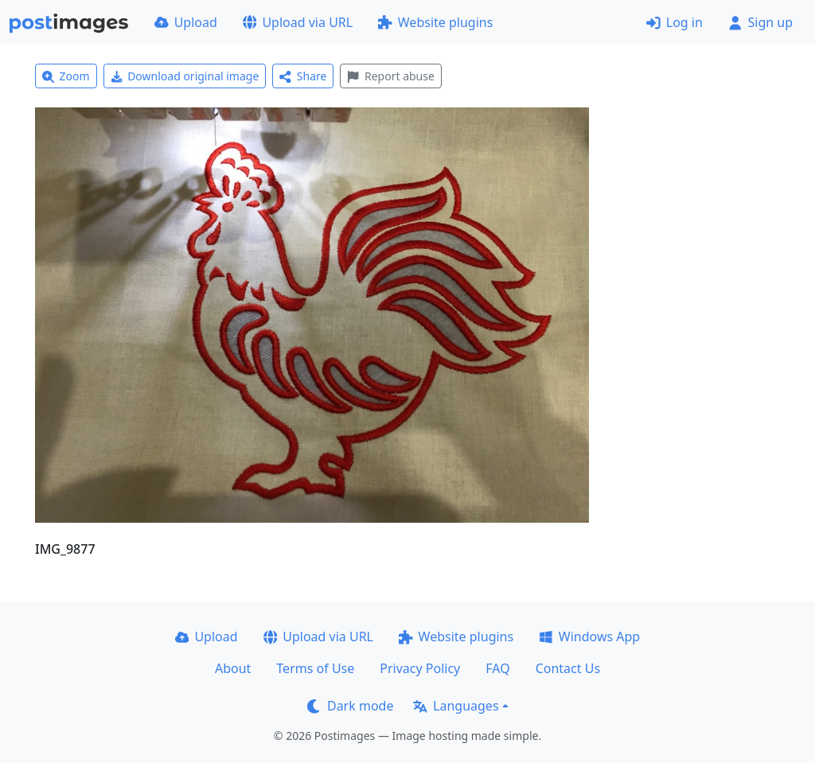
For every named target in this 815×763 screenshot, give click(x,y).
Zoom (66, 76)
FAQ (497, 668)
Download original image (185, 76)
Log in (674, 22)
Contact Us (568, 668)
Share (302, 76)
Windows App (589, 636)
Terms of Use (315, 668)
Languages (455, 705)
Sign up (760, 22)
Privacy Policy (420, 668)
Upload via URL (298, 22)
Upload (185, 22)
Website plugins (435, 22)
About (233, 668)
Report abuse (390, 76)
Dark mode (350, 705)
